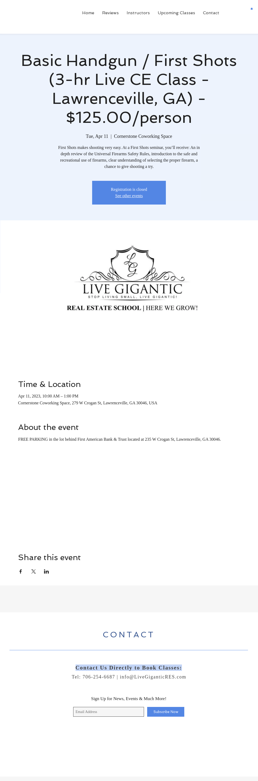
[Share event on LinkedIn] (46, 571)
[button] (252, 8)
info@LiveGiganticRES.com (153, 677)
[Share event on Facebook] (20, 571)
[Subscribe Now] (165, 712)
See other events (129, 195)
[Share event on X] (33, 571)
